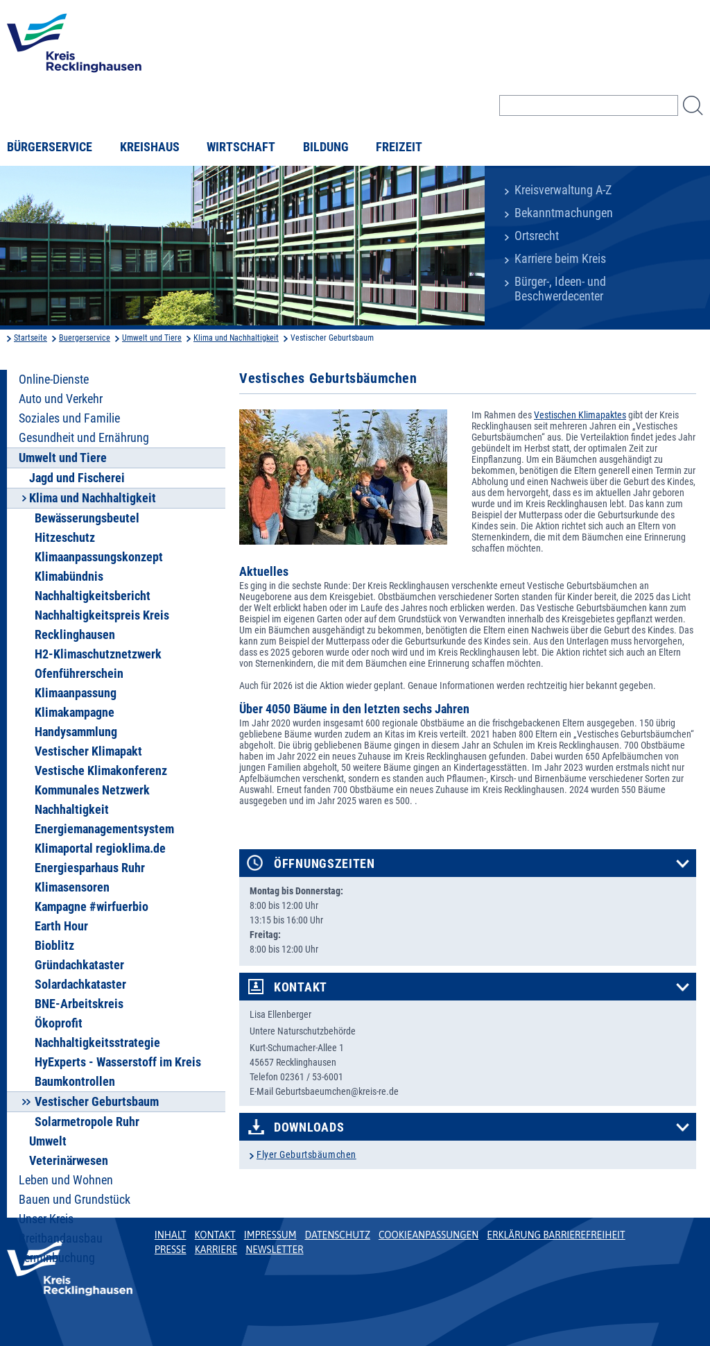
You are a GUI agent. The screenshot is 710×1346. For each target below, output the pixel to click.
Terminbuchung (57, 1258)
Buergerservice (84, 338)
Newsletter (274, 1249)
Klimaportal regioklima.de (100, 848)
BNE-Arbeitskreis (79, 1004)
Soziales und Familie (69, 418)
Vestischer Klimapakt (88, 751)
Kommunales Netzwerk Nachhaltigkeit (92, 800)
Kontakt (300, 987)
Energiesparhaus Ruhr (90, 868)
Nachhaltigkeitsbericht (92, 596)
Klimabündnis (69, 576)
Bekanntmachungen (563, 213)
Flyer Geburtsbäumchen (306, 1154)
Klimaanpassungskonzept (99, 557)
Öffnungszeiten (324, 864)
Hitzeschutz (65, 538)
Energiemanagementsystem (104, 829)
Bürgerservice (49, 147)
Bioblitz (54, 946)
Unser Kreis (46, 1219)
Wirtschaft (241, 147)
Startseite (30, 338)
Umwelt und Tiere (152, 338)
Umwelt (48, 1141)
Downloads (309, 1127)
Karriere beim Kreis (560, 259)
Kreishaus (150, 147)
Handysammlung (76, 732)
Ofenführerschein (79, 674)
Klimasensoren (72, 887)
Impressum (270, 1235)
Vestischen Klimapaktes (580, 414)
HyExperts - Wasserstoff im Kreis (118, 1062)
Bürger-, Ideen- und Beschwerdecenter (560, 289)
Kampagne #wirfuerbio (91, 907)
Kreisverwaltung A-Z (563, 190)
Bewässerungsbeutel (87, 518)
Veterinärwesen (68, 1161)
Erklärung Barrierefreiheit (556, 1235)
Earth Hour (61, 926)
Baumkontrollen (75, 1082)
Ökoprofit (59, 1023)
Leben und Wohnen (66, 1180)
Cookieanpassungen (428, 1235)
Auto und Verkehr (61, 399)
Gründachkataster (79, 965)
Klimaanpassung (75, 693)
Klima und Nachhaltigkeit (236, 338)
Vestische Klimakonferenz (101, 771)
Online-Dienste (54, 379)
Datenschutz (337, 1235)
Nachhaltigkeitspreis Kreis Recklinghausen (102, 625)
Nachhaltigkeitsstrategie (97, 1043)
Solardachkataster (80, 984)
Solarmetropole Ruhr (87, 1122)
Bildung (326, 147)
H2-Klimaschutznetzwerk (98, 654)
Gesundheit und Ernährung (84, 438)
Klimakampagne (74, 712)
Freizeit (399, 147)
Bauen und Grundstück (74, 1200)
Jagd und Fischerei (77, 478)
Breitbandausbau (61, 1238)
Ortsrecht (536, 236)
